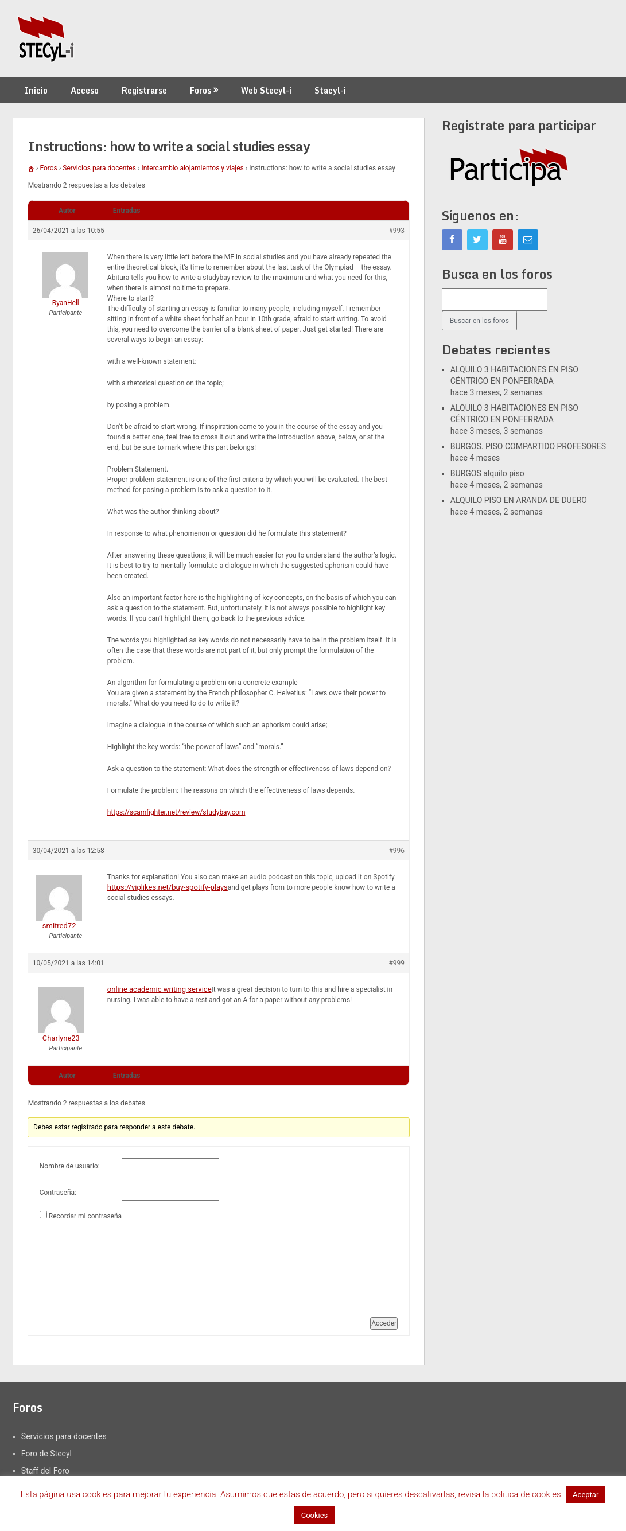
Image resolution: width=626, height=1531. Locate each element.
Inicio (36, 90)
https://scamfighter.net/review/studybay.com (176, 812)
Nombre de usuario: (70, 1166)
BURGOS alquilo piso (487, 473)
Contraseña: (58, 1193)
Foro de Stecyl (46, 1453)
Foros (200, 90)
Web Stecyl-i (266, 90)
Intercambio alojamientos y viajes (192, 168)
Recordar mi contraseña (85, 1216)
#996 (396, 851)
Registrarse (144, 90)
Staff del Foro (45, 1470)
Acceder (383, 1323)
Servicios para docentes (99, 168)
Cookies (314, 1515)
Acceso (85, 90)
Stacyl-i (330, 90)
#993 (396, 231)
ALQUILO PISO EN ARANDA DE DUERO (518, 500)
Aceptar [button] (585, 1494)
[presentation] (87, 1264)
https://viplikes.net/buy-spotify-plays (167, 887)
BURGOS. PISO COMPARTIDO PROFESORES (528, 446)
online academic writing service (159, 989)
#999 (396, 963)
